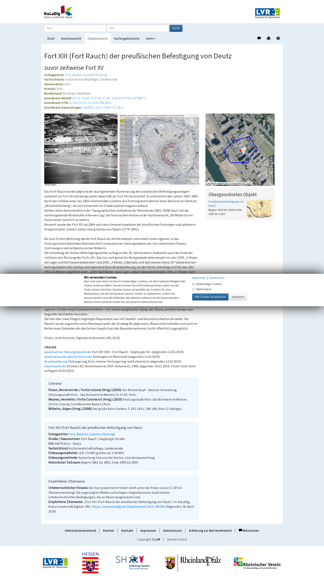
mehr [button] (150, 38)
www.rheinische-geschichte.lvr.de (68, 357)
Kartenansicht (71, 38)
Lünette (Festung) (95, 75)
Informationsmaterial (80, 530)
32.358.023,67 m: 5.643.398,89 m (90, 103)
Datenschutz (172, 530)
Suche (176, 28)
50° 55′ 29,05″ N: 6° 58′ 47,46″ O (93, 98)
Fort (68, 75)
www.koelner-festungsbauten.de (67, 352)
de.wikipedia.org (55, 361)
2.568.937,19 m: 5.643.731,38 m (103, 107)
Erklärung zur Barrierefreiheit (210, 530)
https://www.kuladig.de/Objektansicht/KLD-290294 (128, 506)
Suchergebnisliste (126, 38)
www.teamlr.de (55, 366)
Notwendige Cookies (207, 284)
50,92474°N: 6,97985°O (130, 98)
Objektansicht (98, 38)
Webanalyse (201, 289)
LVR (157, 539)
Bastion (77, 75)
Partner (108, 530)
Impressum (148, 530)
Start (51, 38)
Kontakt (127, 530)
